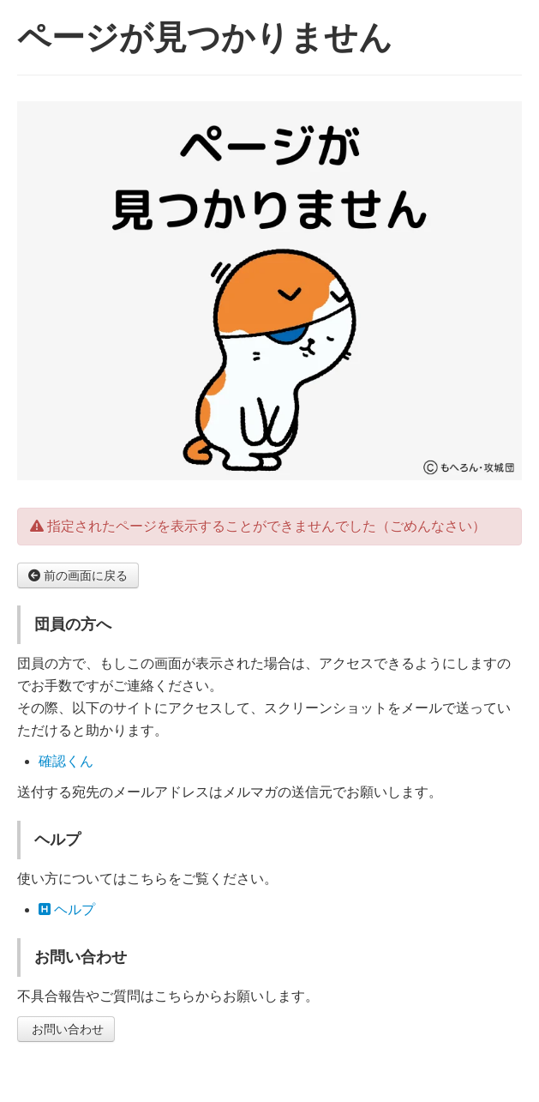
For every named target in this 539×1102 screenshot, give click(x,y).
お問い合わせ (66, 1029)
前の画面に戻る (78, 575)
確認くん (66, 761)
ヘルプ (67, 909)
